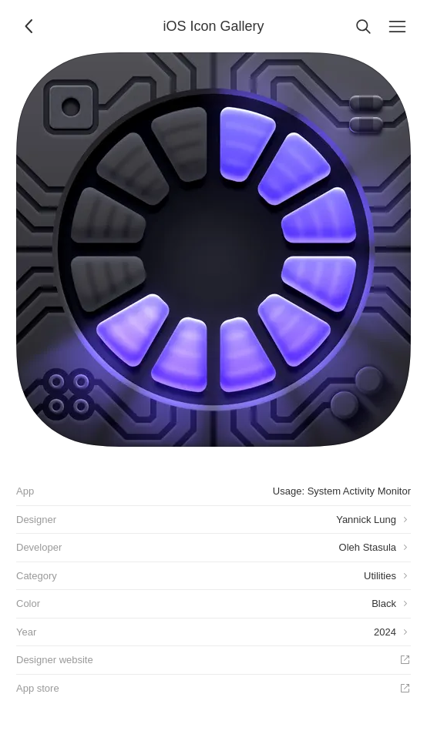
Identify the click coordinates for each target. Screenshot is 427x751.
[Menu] (397, 26)
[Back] (30, 26)
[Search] (363, 26)
